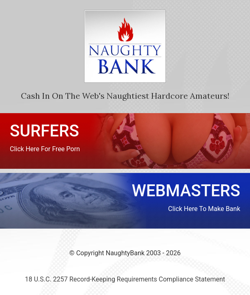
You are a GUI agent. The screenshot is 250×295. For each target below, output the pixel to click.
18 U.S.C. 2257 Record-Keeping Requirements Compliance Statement (125, 279)
